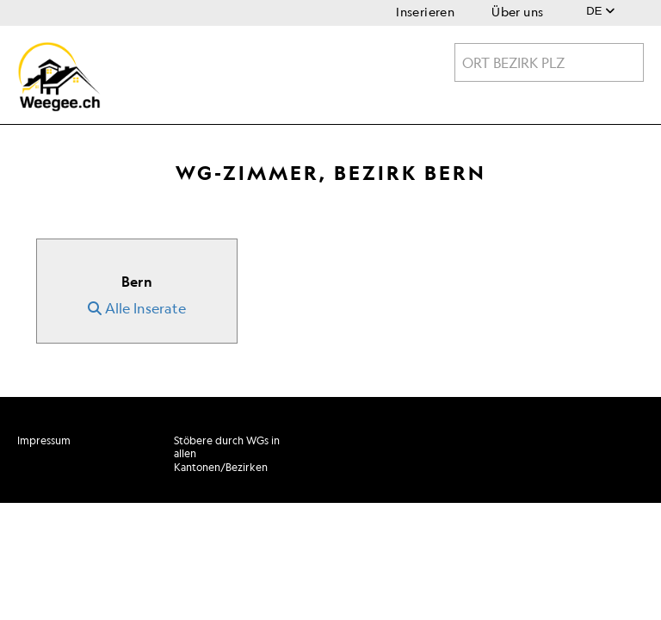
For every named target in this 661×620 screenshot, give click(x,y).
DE (600, 10)
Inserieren (425, 11)
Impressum (44, 440)
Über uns (517, 11)
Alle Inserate (137, 308)
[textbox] (549, 63)
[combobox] (549, 62)
